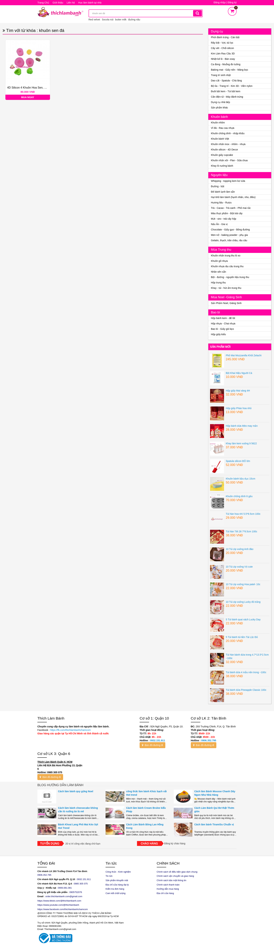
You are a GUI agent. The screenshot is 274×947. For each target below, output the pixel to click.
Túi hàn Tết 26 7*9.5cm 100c (241, 531)
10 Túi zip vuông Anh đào (239, 549)
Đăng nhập (220, 2)
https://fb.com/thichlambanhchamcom (70, 730)
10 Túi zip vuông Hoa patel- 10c (243, 584)
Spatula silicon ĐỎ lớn (238, 461)
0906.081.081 (65, 888)
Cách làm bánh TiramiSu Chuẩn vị (214, 824)
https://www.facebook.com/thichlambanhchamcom (62, 909)
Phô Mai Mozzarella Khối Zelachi (243, 355)
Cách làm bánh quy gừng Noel (75, 791)
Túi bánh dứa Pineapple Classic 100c (246, 690)
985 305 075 (81, 883)
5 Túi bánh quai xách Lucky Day (243, 619)
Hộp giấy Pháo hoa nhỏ (238, 408)
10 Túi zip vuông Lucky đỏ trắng (243, 601)
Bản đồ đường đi (152, 745)
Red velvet (94, 19)
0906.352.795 (208, 740)
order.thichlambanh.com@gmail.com (63, 896)
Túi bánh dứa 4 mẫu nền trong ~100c (246, 672)
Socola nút (107, 19)
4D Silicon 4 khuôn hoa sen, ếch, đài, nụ (33, 87)
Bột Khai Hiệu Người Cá (239, 373)
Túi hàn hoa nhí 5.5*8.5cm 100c (243, 513)
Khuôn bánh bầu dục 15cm (240, 478)
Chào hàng (149, 843)
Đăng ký (232, 2)
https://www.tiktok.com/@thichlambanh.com (59, 900)
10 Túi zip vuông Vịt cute (239, 566)
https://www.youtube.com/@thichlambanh (58, 905)
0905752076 (75, 892)
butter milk (121, 19)
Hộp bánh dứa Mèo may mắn (242, 425)
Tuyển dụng (49, 843)
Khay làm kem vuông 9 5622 (241, 443)
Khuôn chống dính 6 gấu (239, 496)
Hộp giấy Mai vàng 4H (238, 390)
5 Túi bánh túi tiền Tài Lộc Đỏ (242, 637)
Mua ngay (27, 97)
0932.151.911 (157, 740)
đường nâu (134, 19)
